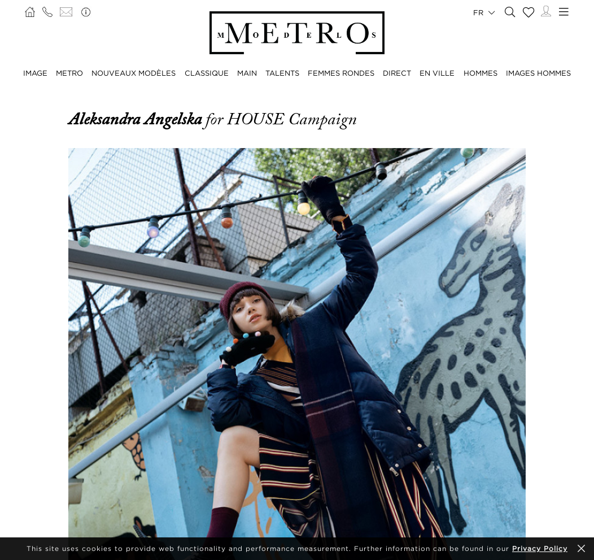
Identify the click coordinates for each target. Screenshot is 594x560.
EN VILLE (437, 73)
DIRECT (397, 73)
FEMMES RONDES (341, 73)
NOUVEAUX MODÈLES (133, 73)
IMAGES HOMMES (538, 73)
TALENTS (282, 73)
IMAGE (35, 73)
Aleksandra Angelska (137, 119)
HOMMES (480, 73)
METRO (69, 73)
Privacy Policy (539, 548)
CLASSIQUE (207, 73)
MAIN (247, 73)
